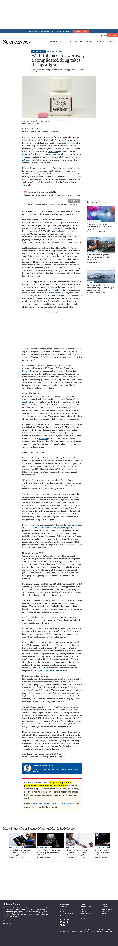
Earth (91, 42)
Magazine (57, 35)
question (74, 149)
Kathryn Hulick (14, 857)
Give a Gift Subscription (66, 913)
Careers (104, 916)
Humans (73, 42)
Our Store (96, 35)
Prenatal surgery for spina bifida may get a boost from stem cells (49, 853)
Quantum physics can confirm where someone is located (99, 226)
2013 (36, 177)
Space (111, 42)
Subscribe (62, 909)
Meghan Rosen (43, 857)
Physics (101, 42)
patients (25, 160)
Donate (112, 35)
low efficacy (53, 151)
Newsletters (84, 911)
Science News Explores (11, 921)
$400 (77, 545)
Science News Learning (11, 923)
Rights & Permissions (87, 913)
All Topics (52, 42)
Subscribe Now (81, 31)
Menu (66, 35)
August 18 (62, 140)
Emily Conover (92, 231)
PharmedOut (27, 371)
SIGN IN (104, 35)
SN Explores (84, 35)
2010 (49, 174)
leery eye (66, 154)
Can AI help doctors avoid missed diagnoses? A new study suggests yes (20, 853)
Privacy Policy (53, 204)
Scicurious (38, 51)
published (59, 231)
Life (82, 42)
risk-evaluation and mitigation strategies (53, 528)
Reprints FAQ (56, 756)
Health (63, 42)
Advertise (83, 916)
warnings (78, 525)
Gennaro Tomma (93, 292)
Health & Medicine (54, 51)
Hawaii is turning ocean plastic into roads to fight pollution (99, 257)
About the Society (107, 909)
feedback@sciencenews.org (36, 756)
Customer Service (65, 916)
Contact (83, 918)
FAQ (82, 909)
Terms (46, 204)
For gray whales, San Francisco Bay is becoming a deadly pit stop (100, 287)
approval (68, 143)
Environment (92, 252)
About (73, 35)
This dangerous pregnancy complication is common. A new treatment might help (77, 853)
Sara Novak (92, 262)
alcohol (25, 154)
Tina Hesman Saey (73, 857)
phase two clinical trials (49, 671)
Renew (62, 911)
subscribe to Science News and (50, 803)
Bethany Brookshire (32, 129)
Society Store (105, 911)
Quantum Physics (94, 221)
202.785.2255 (92, 931)
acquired (26, 402)
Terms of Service (102, 931)
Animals (90, 282)
